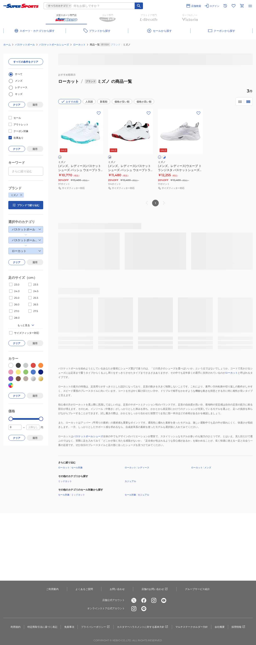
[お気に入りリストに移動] (233, 5)
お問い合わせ (117, 589)
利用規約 (16, 626)
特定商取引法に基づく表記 (42, 626)
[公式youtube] (163, 600)
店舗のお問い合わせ (155, 589)
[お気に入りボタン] (98, 113)
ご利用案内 (52, 589)
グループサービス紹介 (197, 589)
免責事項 (69, 626)
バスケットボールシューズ (54, 44)
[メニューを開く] (250, 5)
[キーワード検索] (139, 5)
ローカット (79, 44)
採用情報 (238, 627)
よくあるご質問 (84, 589)
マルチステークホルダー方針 (191, 626)
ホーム (7, 44)
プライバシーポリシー (95, 627)
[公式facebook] (143, 600)
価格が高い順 (144, 101)
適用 (34, 104)
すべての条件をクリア (25, 61)
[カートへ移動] (241, 5)
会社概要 (220, 626)
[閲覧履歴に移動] (225, 5)
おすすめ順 (69, 101)
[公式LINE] (143, 608)
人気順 (89, 101)
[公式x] (133, 600)
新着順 (103, 101)
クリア (16, 104)
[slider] (11, 419)
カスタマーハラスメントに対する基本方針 (143, 627)
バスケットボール (25, 44)
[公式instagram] (153, 600)
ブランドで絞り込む (25, 205)
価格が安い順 (121, 101)
